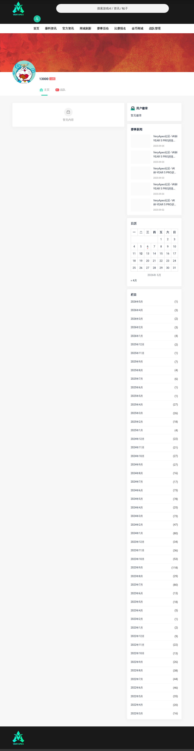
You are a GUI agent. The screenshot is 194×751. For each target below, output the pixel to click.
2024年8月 (137, 466)
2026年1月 (137, 328)
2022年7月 (137, 672)
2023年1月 (137, 620)
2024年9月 (137, 457)
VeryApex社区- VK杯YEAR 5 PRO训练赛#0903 (165, 148)
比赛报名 (120, 21)
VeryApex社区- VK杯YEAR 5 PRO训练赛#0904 (165, 131)
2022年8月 (137, 663)
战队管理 (155, 21)
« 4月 (134, 273)
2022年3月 (137, 706)
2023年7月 (137, 577)
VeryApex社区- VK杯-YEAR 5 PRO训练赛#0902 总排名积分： (165, 196)
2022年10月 (137, 646)
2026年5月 (137, 294)
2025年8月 (137, 363)
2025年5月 (137, 388)
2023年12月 (137, 534)
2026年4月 (137, 303)
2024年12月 (137, 431)
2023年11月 (137, 543)
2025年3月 (137, 406)
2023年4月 (137, 603)
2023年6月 (137, 586)
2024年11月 (137, 440)
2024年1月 (137, 526)
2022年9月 (137, 654)
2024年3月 (137, 509)
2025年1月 (137, 423)
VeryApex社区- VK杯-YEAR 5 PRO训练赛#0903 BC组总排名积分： (165, 164)
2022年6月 (137, 680)
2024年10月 (137, 449)
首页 (36, 21)
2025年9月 (137, 354)
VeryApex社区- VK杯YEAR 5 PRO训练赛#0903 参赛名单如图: (165, 180)
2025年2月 (137, 414)
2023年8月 (137, 569)
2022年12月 (137, 629)
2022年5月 (137, 689)
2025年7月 (137, 371)
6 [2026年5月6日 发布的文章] (147, 239)
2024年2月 (137, 517)
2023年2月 (137, 611)
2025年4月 (137, 397)
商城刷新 (85, 21)
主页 (44, 83)
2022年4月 (137, 697)
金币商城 (137, 21)
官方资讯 (68, 21)
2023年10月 (137, 552)
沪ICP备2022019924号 (59, 746)
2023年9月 (137, 560)
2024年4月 (137, 500)
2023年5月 (137, 594)
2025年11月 (137, 346)
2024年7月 (137, 474)
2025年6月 (137, 380)
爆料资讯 (51, 21)
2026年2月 (137, 320)
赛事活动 (103, 21)
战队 (60, 83)
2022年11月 (137, 637)
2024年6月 (137, 483)
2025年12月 (137, 337)
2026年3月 (137, 311)
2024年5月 (137, 491)
